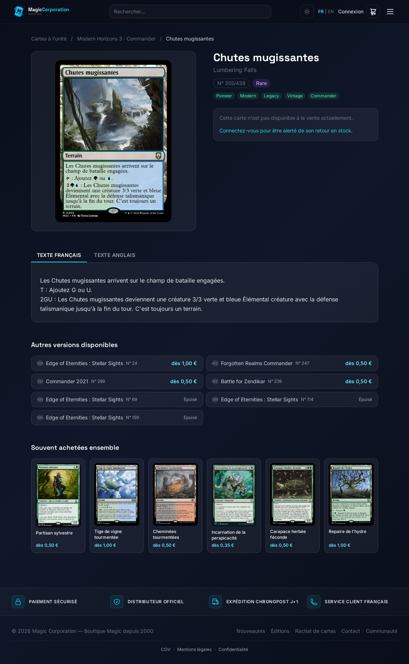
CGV (165, 649)
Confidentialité (233, 649)
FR (321, 11)
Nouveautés (251, 631)
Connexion (350, 11)
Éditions (280, 631)
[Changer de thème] (307, 11)
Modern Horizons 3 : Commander (116, 38)
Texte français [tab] (59, 255)
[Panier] (373, 11)
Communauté (381, 631)
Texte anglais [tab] (114, 255)
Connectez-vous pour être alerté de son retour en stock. (286, 130)
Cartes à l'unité (49, 38)
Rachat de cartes (315, 631)
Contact (350, 631)
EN (331, 11)
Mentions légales (194, 649)
